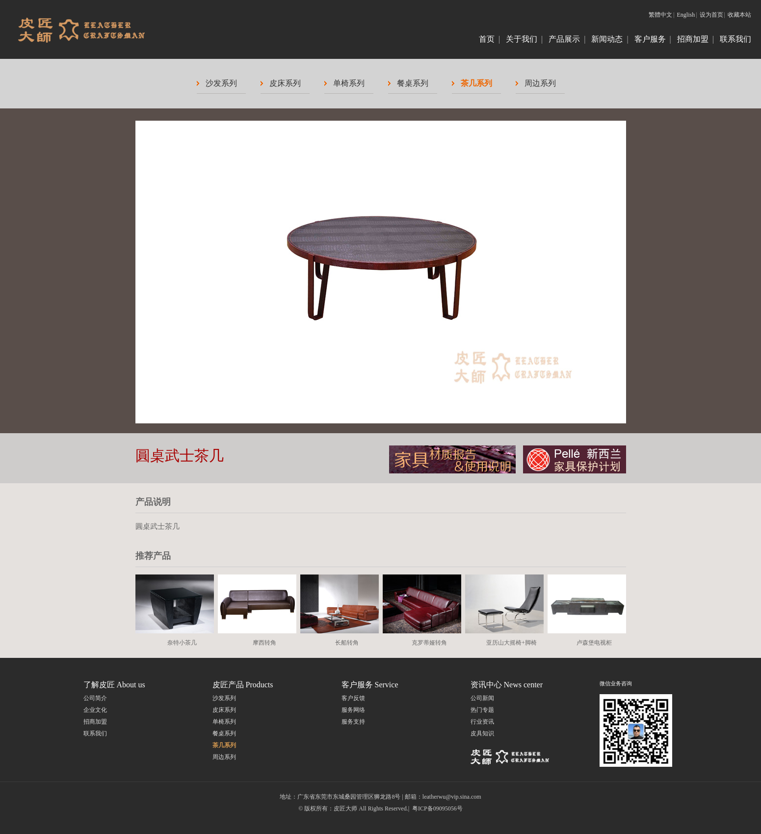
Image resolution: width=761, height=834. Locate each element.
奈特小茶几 (182, 642)
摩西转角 (264, 642)
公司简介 (95, 698)
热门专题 (482, 709)
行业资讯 (482, 721)
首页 (487, 39)
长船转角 (347, 642)
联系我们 (735, 39)
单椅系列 (349, 83)
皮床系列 (285, 83)
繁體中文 (660, 14)
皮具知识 (482, 733)
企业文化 (95, 709)
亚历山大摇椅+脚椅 (511, 642)
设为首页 (711, 14)
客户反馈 (353, 698)
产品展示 (564, 39)
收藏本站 (739, 14)
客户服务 (650, 39)
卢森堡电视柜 (594, 642)
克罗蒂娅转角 (429, 642)
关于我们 (521, 39)
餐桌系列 (412, 83)
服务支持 (353, 721)
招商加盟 (693, 39)
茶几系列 (476, 83)
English (686, 14)
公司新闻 (482, 698)
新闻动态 (607, 39)
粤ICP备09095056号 (437, 808)
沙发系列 (221, 83)
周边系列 (540, 83)
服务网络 (353, 709)
